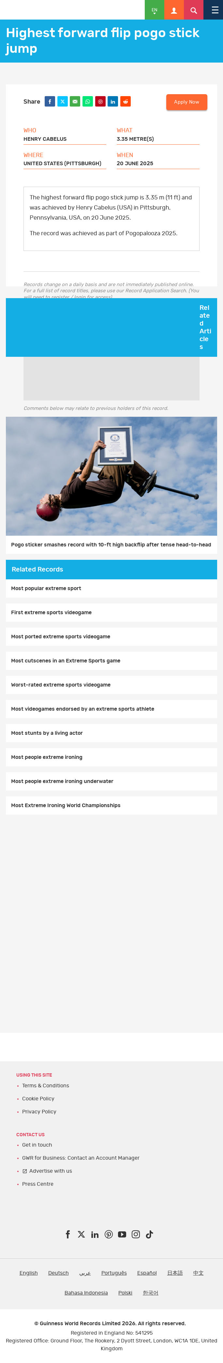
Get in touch (37, 1145)
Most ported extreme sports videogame (60, 636)
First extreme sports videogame (51, 612)
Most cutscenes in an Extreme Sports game (65, 660)
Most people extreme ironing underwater (62, 781)
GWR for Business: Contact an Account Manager (81, 1158)
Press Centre (37, 1184)
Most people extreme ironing (46, 757)
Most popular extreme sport (46, 588)
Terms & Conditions (45, 1085)
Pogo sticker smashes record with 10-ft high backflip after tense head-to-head (111, 544)
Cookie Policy (38, 1098)
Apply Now (186, 102)
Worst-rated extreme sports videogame (61, 685)
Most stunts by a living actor (47, 733)
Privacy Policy (39, 1111)
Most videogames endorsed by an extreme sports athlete (82, 709)
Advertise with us (50, 1171)
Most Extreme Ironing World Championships (66, 805)
